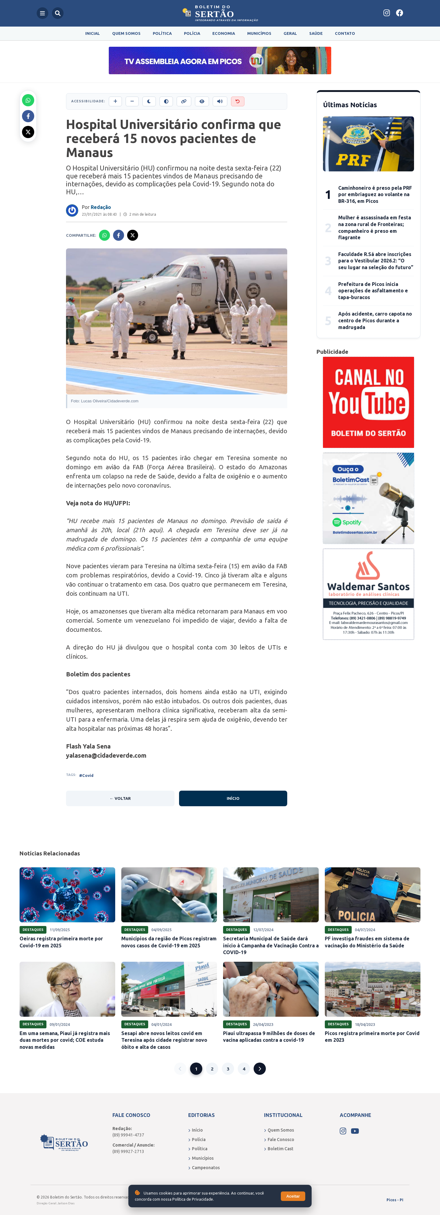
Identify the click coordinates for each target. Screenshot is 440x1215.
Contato (345, 33)
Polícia (192, 33)
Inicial (92, 33)
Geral (290, 33)
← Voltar (120, 798)
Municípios (259, 33)
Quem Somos (126, 33)
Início (233, 798)
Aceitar (293, 1196)
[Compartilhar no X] (28, 132)
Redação (101, 207)
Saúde (316, 33)
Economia (223, 33)
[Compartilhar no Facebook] (28, 116)
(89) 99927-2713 (128, 1151)
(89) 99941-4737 (128, 1135)
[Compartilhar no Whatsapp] (28, 100)
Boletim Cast (278, 1148)
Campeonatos (204, 1167)
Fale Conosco (279, 1139)
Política (162, 33)
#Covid (86, 775)
